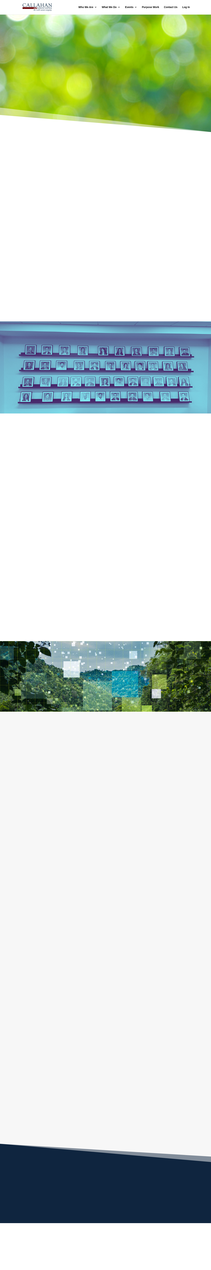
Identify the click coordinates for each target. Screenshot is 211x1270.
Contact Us (170, 7)
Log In (186, 7)
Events (129, 7)
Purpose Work (150, 7)
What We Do (109, 7)
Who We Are (85, 7)
